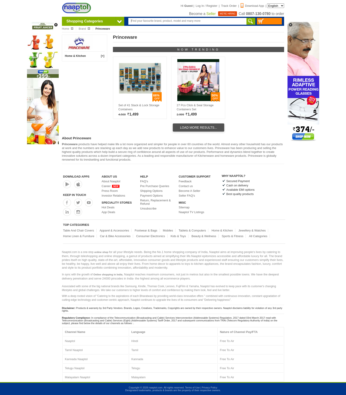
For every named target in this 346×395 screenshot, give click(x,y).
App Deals (108, 212)
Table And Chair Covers (78, 230)
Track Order (229, 5)
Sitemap (184, 207)
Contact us (186, 186)
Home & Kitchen (75, 56)
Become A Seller (189, 191)
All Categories (258, 236)
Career (110, 186)
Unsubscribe (148, 208)
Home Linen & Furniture (78, 236)
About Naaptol (111, 181)
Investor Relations (113, 195)
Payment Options (151, 195)
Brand (84, 28)
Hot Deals (108, 207)
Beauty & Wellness (203, 236)
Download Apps (76, 176)
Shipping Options (151, 191)
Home (67, 28)
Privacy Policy (209, 387)
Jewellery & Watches (252, 230)
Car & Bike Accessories (115, 236)
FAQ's (144, 181)
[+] (102, 56)
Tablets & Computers (192, 230)
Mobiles (168, 230)
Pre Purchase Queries (154, 186)
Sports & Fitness (232, 236)
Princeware (70, 144)
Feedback (185, 181)
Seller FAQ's (187, 195)
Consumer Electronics (150, 236)
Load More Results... (198, 127)
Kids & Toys (178, 236)
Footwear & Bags (146, 230)
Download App (252, 5)
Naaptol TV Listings (191, 212)
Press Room (110, 191)
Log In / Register (206, 5)
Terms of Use (192, 387)
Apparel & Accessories (114, 230)
